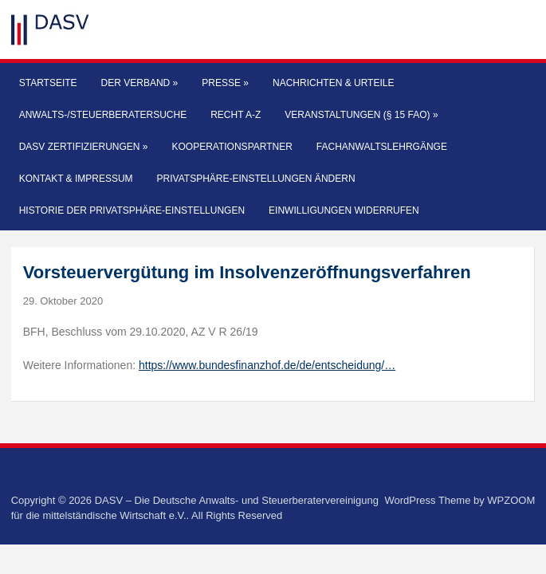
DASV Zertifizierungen (83, 146)
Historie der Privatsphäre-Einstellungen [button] (132, 210)
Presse (225, 82)
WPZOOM (511, 500)
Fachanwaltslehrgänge (381, 146)
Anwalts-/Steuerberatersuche (103, 114)
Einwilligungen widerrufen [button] (344, 210)
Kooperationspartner (232, 146)
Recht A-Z (235, 114)
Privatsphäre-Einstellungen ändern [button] (256, 178)
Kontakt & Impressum (76, 178)
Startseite (48, 82)
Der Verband (140, 82)
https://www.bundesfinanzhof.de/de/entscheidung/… (267, 365)
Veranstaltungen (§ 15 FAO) (361, 114)
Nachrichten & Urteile (333, 82)
